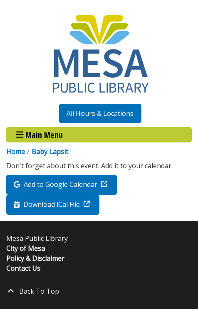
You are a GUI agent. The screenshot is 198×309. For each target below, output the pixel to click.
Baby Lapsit (50, 151)
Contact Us (23, 268)
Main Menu (39, 134)
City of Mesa (25, 248)
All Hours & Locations (100, 113)
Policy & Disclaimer (35, 258)
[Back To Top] (99, 291)
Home (15, 151)
